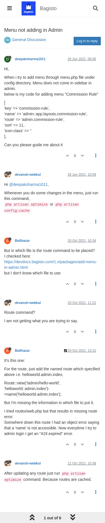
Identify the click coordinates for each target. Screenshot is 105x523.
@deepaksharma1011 (28, 184)
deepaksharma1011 (30, 59)
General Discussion (29, 39)
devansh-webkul (28, 175)
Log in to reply (87, 41)
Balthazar (22, 241)
